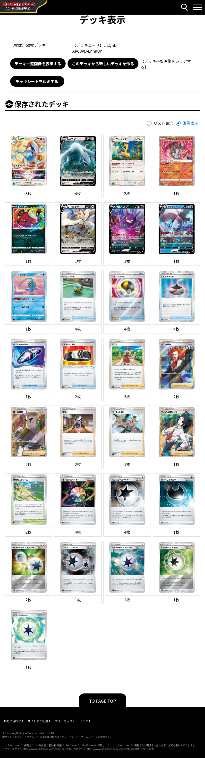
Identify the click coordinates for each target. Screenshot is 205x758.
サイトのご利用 (38, 721)
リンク (83, 721)
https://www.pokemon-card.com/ (41, 749)
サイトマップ (63, 721)
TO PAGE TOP (102, 701)
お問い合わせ (12, 721)
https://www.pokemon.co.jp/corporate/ (109, 749)
